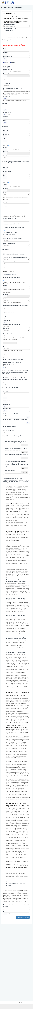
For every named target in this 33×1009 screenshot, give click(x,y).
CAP (4, 175)
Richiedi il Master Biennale (23, 917)
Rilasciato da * (6, 400)
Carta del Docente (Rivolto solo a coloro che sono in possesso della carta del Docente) (15, 442)
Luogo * (5, 911)
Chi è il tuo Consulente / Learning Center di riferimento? (14, 228)
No (7, 67)
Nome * (5, 48)
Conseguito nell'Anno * (9, 261)
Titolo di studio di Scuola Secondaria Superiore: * (15, 257)
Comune (5, 184)
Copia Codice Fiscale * (10, 470)
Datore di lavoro (7, 211)
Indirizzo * (5, 130)
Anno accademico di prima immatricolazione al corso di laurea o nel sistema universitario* (16, 306)
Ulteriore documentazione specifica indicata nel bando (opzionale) (16, 455)
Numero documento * (8, 396)
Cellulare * (5, 116)
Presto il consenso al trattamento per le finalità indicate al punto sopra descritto (16, 580)
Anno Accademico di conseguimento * (12, 324)
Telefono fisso (6, 108)
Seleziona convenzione (9, 24)
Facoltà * (5, 352)
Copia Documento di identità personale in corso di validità (15, 420)
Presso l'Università (8, 333)
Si (3, 67)
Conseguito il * (7, 320)
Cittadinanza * (6, 83)
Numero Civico (7, 171)
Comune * (5, 147)
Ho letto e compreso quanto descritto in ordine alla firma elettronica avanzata (16, 651)
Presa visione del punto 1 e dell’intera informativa (15, 884)
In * (4, 346)
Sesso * (5, 60)
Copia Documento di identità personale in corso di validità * (15, 414)
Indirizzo (5, 167)
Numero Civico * (7, 134)
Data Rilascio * (7, 404)
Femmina (12, 62)
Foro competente (16, 905)
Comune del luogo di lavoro (10, 218)
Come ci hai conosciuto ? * (9, 243)
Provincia (5, 151)
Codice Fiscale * (7, 96)
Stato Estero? (6, 66)
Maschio (5, 62)
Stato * (5, 77)
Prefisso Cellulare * (8, 112)
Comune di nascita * (8, 69)
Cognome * (6, 52)
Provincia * (6, 73)
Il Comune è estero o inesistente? (11, 277)
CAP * (4, 138)
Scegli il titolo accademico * (10, 316)
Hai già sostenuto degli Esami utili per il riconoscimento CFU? (13, 363)
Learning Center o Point (11, 232)
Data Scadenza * (7, 408)
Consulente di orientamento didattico (12, 238)
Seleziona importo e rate (9, 28)
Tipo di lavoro (6, 202)
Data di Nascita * (7, 56)
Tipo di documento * (8, 391)
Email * (5, 120)
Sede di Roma (9, 230)
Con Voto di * (6, 265)
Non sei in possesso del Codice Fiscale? (12, 88)
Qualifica (5, 206)
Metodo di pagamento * (9, 430)
